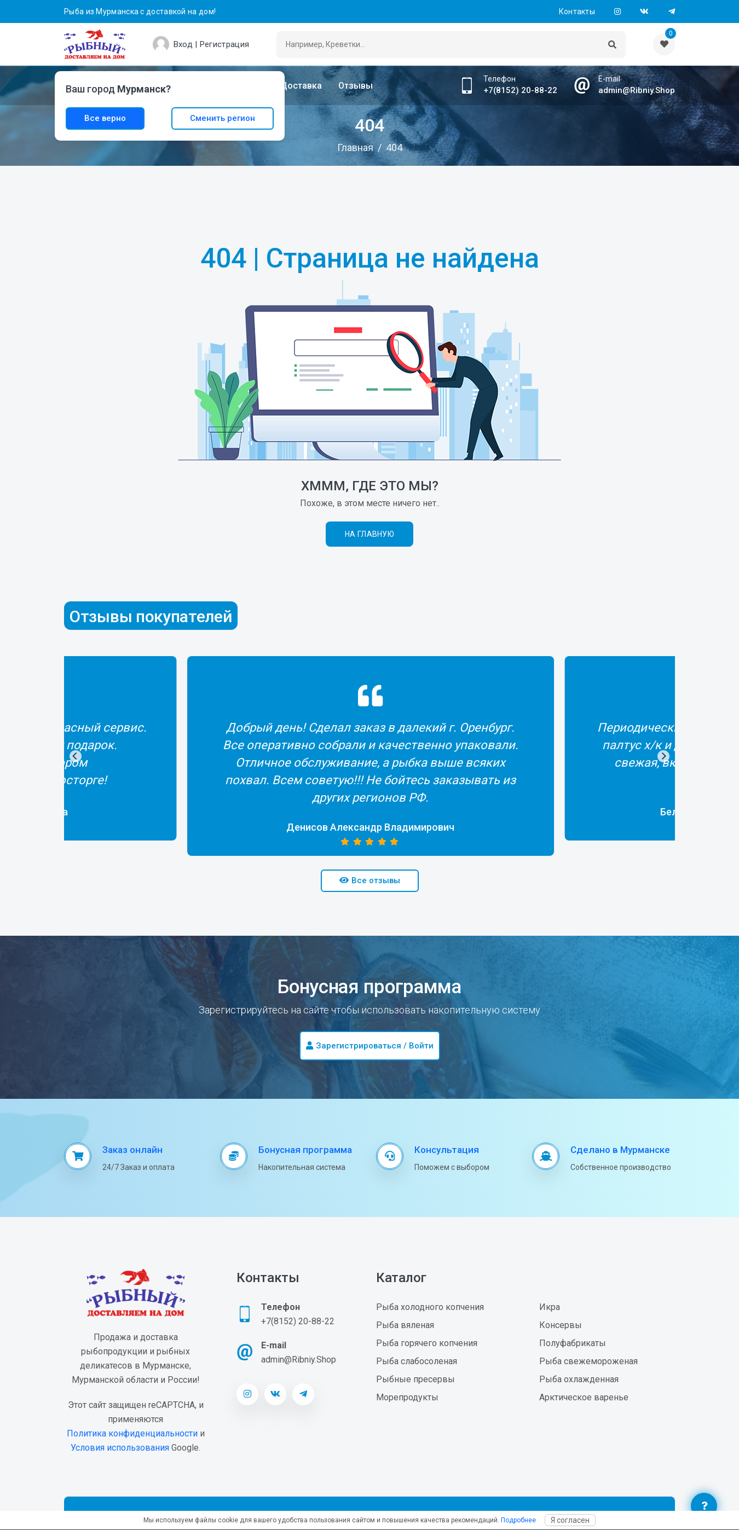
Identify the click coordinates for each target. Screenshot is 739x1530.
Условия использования (120, 1447)
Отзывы (355, 85)
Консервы (560, 1325)
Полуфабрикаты (572, 1343)
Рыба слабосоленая (416, 1361)
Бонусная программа (305, 1149)
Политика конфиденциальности (132, 1433)
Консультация (446, 1149)
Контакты (577, 11)
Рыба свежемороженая (588, 1361)
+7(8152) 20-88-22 (520, 90)
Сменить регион (222, 118)
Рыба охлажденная (579, 1379)
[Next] (663, 756)
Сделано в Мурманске (620, 1149)
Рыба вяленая (405, 1325)
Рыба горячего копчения (426, 1343)
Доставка (301, 85)
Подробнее (518, 1520)
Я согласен (570, 1520)
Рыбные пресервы (415, 1379)
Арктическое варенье (583, 1397)
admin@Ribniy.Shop (636, 90)
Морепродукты (407, 1397)
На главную (369, 534)
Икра (549, 1307)
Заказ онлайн (132, 1149)
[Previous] (76, 756)
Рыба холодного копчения (430, 1307)
